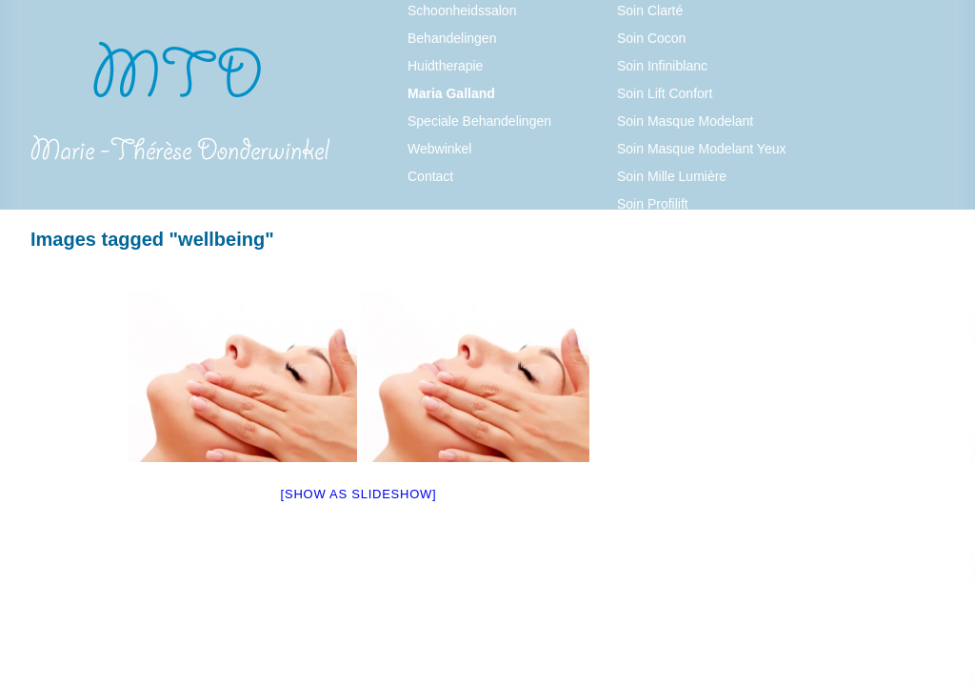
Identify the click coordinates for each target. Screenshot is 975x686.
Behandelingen (452, 38)
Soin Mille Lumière (671, 176)
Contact (430, 176)
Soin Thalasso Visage (681, 259)
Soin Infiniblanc (662, 65)
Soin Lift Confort (664, 93)
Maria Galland (451, 93)
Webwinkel (439, 148)
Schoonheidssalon (462, 10)
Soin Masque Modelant (685, 121)
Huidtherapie (445, 65)
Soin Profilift (652, 204)
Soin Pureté (651, 231)
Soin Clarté (650, 10)
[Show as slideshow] (359, 494)
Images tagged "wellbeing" (152, 239)
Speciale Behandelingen (479, 121)
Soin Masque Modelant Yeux (701, 148)
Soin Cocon (651, 38)
